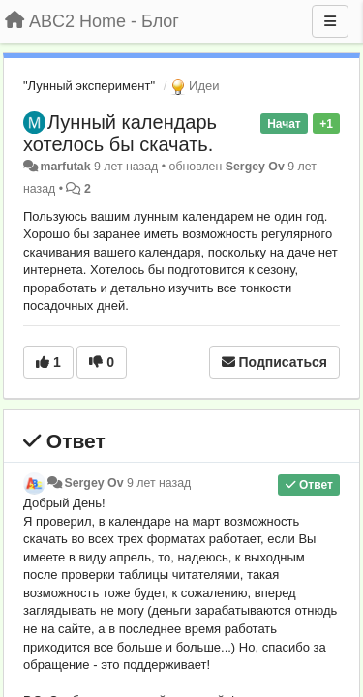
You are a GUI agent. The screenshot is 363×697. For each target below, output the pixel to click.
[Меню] (330, 21)
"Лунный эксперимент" (89, 85)
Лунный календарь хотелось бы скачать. (120, 133)
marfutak (65, 166)
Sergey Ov (255, 166)
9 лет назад (159, 483)
